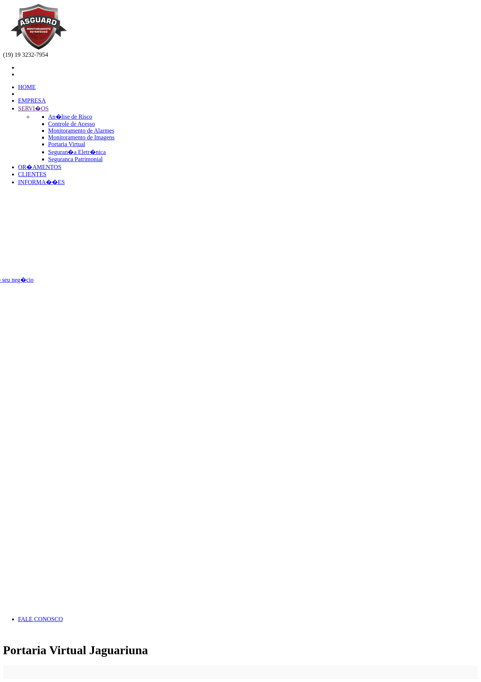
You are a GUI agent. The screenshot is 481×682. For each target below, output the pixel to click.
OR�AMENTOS (39, 167)
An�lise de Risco (70, 116)
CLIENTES (32, 174)
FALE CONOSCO (40, 619)
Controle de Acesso (71, 124)
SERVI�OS (33, 108)
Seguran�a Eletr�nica (77, 152)
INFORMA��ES (41, 182)
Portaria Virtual (66, 144)
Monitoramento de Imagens (81, 137)
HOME (27, 87)
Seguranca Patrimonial (75, 159)
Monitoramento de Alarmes (81, 130)
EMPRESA (32, 100)
